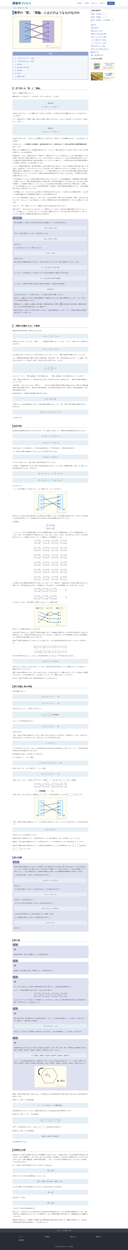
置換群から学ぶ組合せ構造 (98, 34)
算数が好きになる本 (97, 31)
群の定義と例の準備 (23, 67)
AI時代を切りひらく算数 (98, 46)
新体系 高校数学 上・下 (98, 17)
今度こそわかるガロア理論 (98, 37)
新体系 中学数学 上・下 (98, 14)
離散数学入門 (95, 52)
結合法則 (19, 64)
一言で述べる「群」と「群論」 (26, 58)
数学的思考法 (95, 28)
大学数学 (86, 3)
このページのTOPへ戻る (64, 1230)
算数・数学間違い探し (97, 55)
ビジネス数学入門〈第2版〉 (99, 40)
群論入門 (29, 1163)
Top (14, 8)
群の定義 (19, 70)
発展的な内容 (21, 76)
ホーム (21, 1236)
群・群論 (25, 8)
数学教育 (79, 3)
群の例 (19, 73)
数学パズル (94, 3)
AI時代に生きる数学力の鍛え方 (100, 49)
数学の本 (102, 3)
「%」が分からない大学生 (98, 43)
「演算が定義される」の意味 (25, 61)
